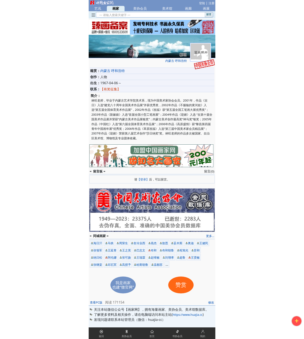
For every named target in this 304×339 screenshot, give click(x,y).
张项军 (97, 250)
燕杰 (154, 243)
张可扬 (126, 257)
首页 (152, 336)
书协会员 (177, 336)
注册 (211, 3)
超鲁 (182, 257)
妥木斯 (178, 243)
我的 (202, 336)
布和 (154, 250)
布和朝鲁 (168, 250)
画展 (206, 8)
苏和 (197, 250)
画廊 (188, 8)
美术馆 (167, 8)
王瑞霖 (140, 257)
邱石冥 (112, 265)
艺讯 (97, 8)
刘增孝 (169, 257)
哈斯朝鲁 (142, 265)
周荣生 (123, 243)
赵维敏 (155, 257)
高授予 (126, 265)
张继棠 (97, 265)
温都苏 (158, 265)
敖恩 (165, 243)
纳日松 (97, 257)
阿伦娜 (112, 257)
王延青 (112, 250)
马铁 (111, 243)
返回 (101, 336)
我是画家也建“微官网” (123, 285)
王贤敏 (195, 257)
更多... (210, 236)
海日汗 (97, 243)
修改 (211, 302)
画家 (115, 8)
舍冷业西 (139, 243)
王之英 (126, 250)
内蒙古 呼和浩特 (176, 61)
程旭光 (183, 250)
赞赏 (180, 285)
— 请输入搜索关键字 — (114, 15)
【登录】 (143, 179)
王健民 (203, 243)
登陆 (202, 3)
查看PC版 (96, 302)
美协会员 (140, 8)
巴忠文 (140, 250)
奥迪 (191, 243)
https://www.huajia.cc (188, 315)
